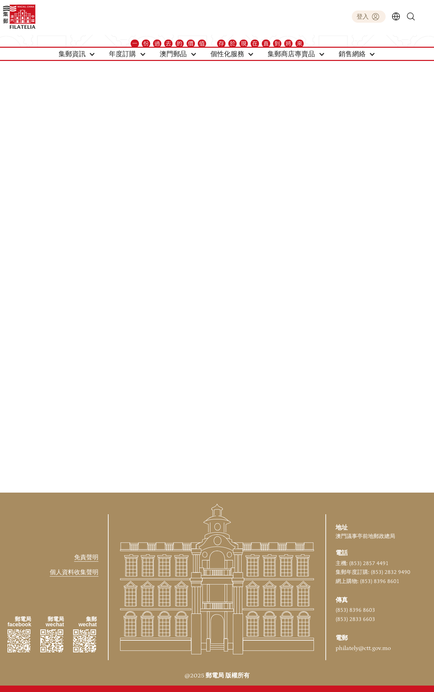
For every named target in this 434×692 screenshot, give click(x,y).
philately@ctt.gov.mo (363, 648)
